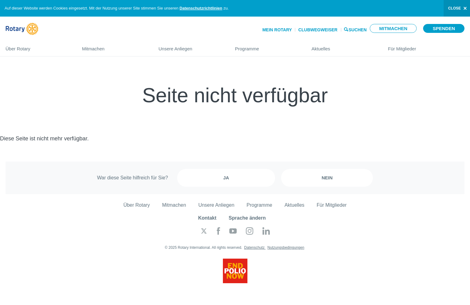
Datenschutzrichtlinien (201, 8)
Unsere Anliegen (191, 46)
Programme (267, 46)
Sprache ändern (247, 218)
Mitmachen (393, 28)
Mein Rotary (277, 29)
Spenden (444, 28)
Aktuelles (343, 46)
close (454, 8)
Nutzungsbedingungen (285, 247)
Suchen (358, 29)
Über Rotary (38, 46)
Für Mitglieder (426, 46)
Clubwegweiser (318, 29)
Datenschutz (255, 247)
